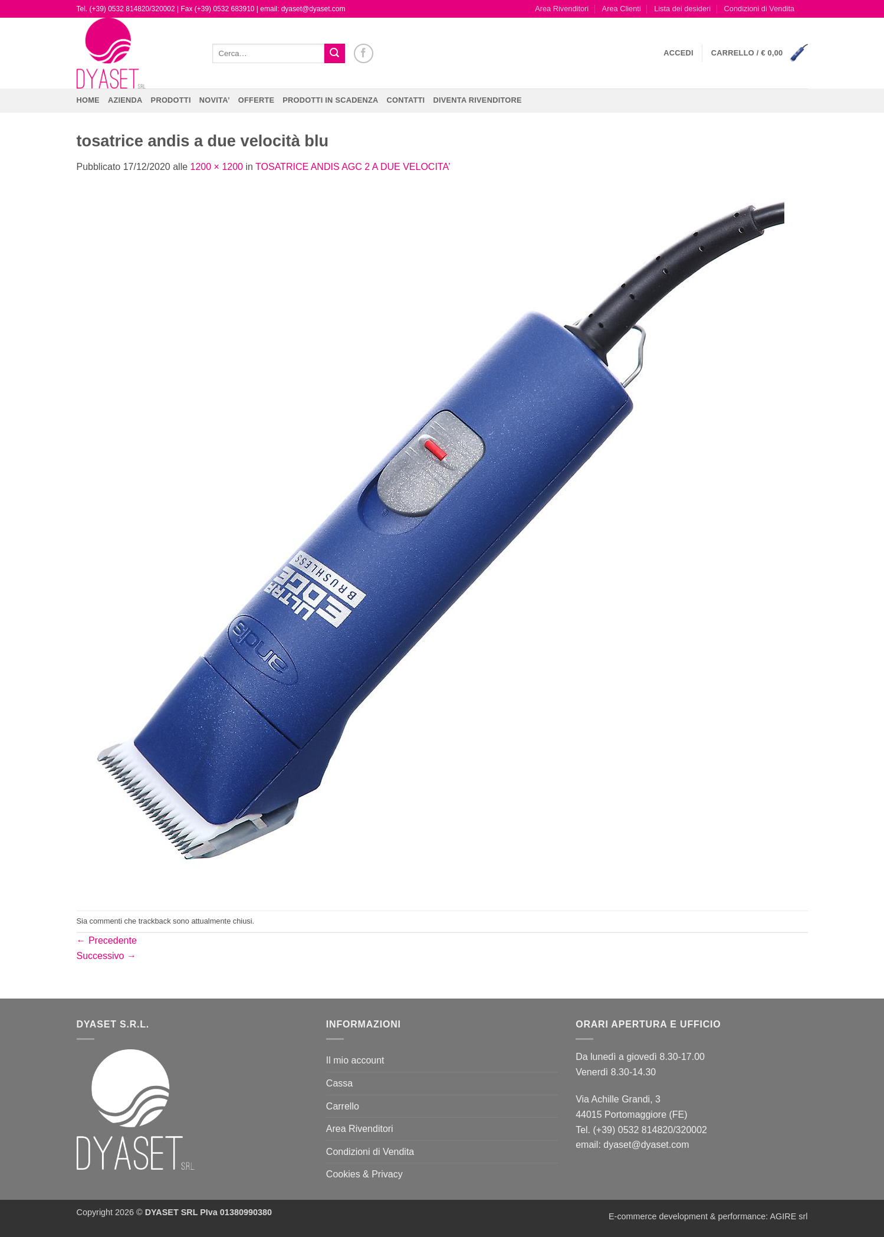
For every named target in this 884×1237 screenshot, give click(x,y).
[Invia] (334, 54)
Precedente (107, 940)
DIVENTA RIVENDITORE (477, 100)
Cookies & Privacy (364, 1174)
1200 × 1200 (216, 167)
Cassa (339, 1083)
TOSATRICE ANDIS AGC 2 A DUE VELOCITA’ (352, 167)
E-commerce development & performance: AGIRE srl (708, 1216)
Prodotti (171, 100)
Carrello (342, 1106)
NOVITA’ (214, 100)
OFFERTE (256, 100)
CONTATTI (406, 100)
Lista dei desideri (682, 8)
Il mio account (355, 1060)
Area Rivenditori (562, 8)
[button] (678, 53)
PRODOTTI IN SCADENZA (330, 100)
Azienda (125, 100)
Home (88, 100)
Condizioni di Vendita (759, 8)
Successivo (106, 956)
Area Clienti (621, 8)
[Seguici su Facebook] (363, 53)
